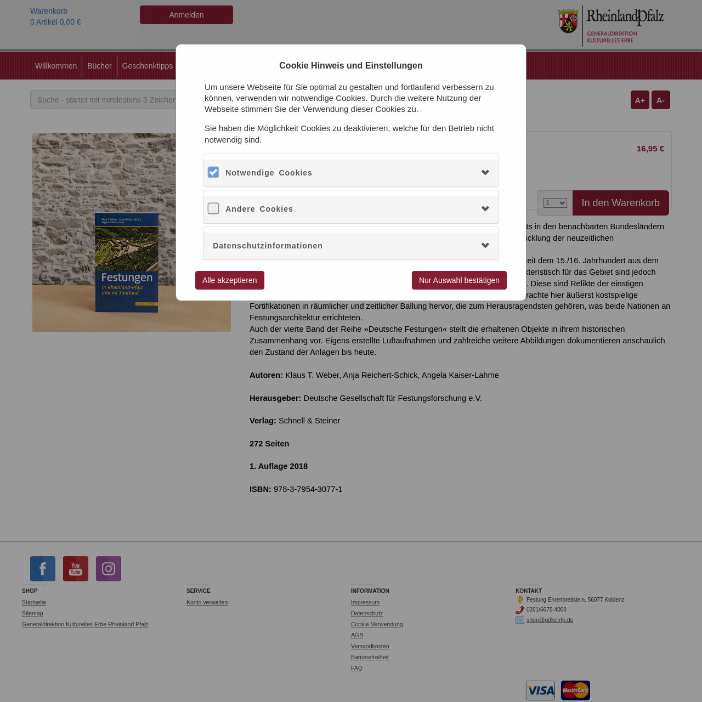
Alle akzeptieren (229, 280)
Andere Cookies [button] (259, 209)
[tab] (351, 173)
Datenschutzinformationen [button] (268, 245)
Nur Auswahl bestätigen (459, 280)
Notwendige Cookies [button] (269, 172)
